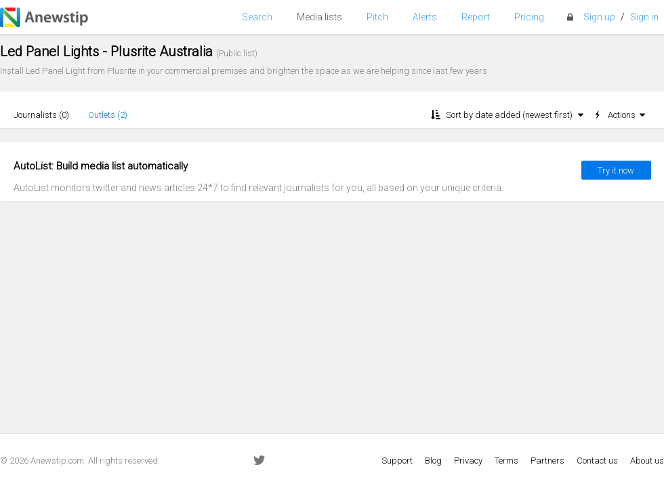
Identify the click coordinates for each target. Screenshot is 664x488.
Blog (433, 460)
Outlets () (107, 115)
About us (647, 460)
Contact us (597, 460)
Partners (547, 460)
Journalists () (41, 115)
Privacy (468, 460)
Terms (506, 460)
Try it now (616, 170)
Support (397, 460)
